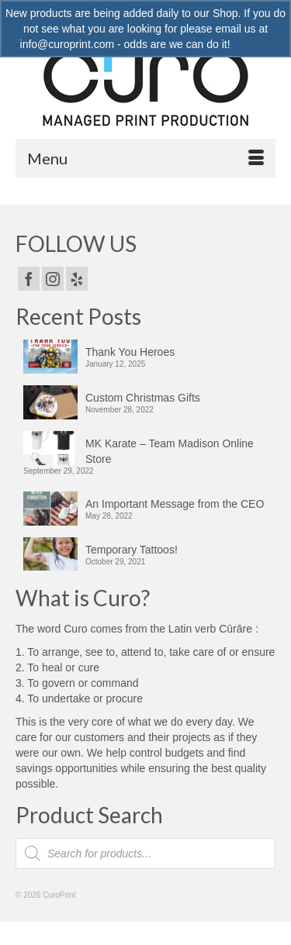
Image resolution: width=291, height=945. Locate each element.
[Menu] (145, 158)
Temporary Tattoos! (131, 549)
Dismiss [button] (252, 44)
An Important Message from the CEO (174, 504)
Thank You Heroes (130, 352)
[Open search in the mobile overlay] (145, 853)
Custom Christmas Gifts (142, 397)
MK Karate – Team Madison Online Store (169, 451)
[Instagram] (53, 279)
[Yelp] (77, 279)
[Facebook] (29, 279)
